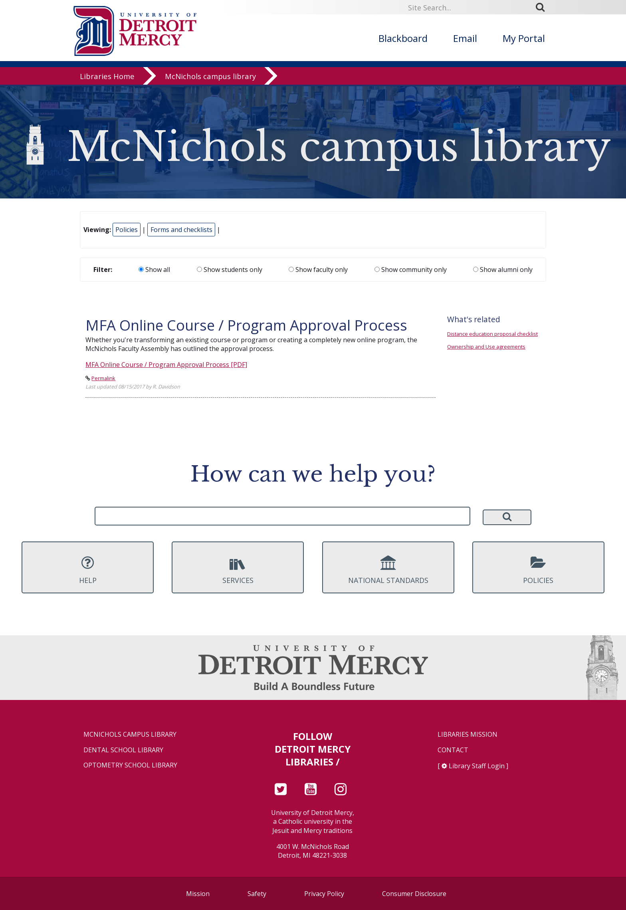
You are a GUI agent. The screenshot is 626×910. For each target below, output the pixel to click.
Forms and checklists (181, 229)
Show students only (229, 269)
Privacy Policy (324, 893)
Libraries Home (107, 78)
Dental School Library (123, 750)
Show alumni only (503, 269)
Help (88, 570)
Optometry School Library (130, 765)
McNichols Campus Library (129, 734)
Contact (453, 750)
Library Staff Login (477, 765)
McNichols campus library (210, 78)
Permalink (103, 378)
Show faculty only (318, 269)
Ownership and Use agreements (486, 346)
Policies (126, 229)
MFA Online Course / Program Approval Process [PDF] (166, 364)
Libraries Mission (467, 734)
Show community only (410, 269)
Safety (257, 893)
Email (465, 38)
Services (238, 570)
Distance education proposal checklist (492, 333)
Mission (198, 893)
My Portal (524, 38)
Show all (154, 269)
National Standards (388, 570)
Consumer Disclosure (414, 893)
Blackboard (403, 38)
